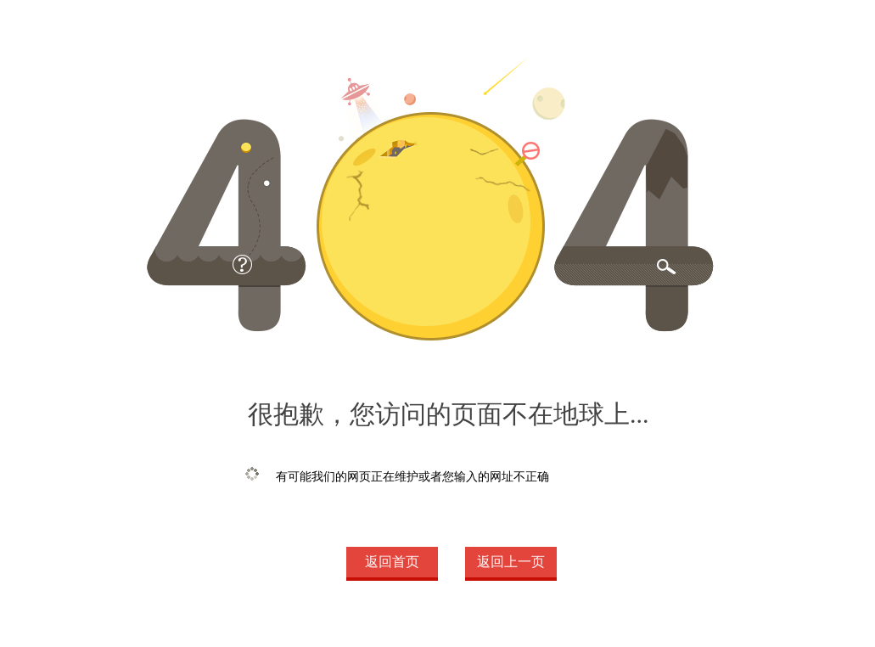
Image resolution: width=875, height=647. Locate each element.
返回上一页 (511, 561)
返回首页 (392, 561)
